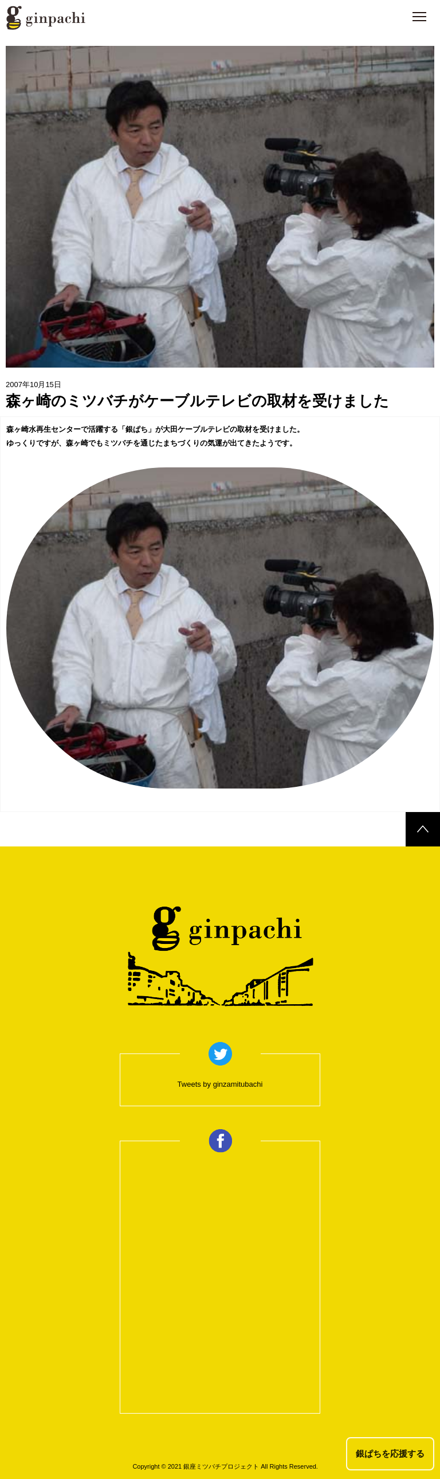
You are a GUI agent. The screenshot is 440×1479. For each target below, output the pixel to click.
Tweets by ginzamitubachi (220, 1084)
